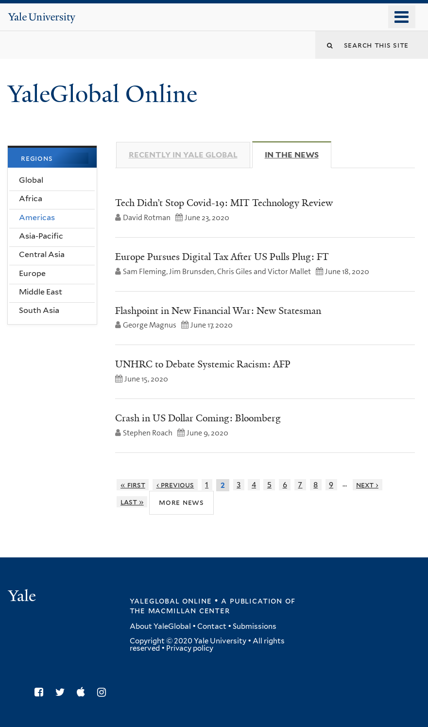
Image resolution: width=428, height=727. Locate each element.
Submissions (254, 626)
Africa (30, 198)
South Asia (39, 310)
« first (132, 484)
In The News (298, 154)
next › (367, 484)
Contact (211, 626)
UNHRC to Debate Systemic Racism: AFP (203, 364)
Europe (32, 273)
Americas (37, 217)
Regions (36, 158)
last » (132, 501)
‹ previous (175, 484)
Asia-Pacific (41, 236)
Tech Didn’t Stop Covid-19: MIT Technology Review (224, 202)
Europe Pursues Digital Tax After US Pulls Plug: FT (222, 256)
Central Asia (42, 254)
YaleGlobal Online (102, 94)
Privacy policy (189, 648)
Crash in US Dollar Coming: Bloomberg (198, 418)
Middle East (40, 291)
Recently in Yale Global (183, 154)
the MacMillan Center (180, 610)
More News (181, 501)
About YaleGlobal (160, 626)
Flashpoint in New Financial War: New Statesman (218, 310)
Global (31, 180)
